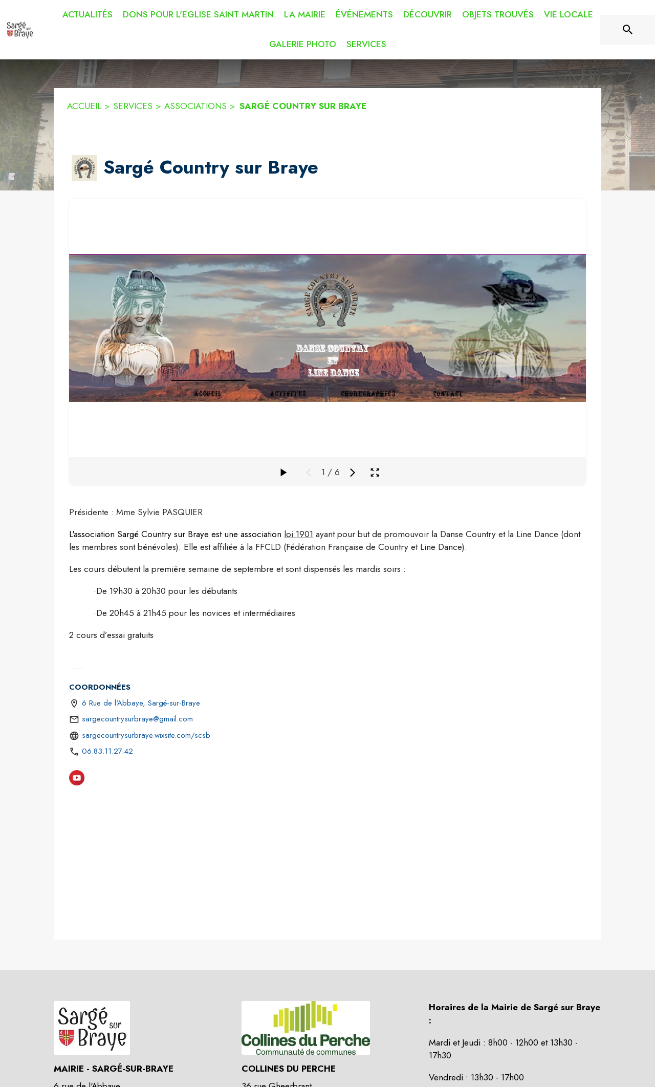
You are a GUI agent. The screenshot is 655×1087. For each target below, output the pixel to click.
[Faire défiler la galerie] (283, 472)
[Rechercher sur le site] (628, 29)
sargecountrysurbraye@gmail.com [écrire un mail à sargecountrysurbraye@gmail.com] (137, 718)
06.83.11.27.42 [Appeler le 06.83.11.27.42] (107, 751)
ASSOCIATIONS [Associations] (195, 106)
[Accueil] (19, 29)
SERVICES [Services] (132, 106)
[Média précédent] (308, 472)
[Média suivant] (352, 472)
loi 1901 (298, 534)
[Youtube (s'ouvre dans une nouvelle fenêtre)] (76, 780)
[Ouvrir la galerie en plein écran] (374, 472)
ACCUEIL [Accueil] (84, 106)
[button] (84, 168)
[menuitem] (87, 15)
